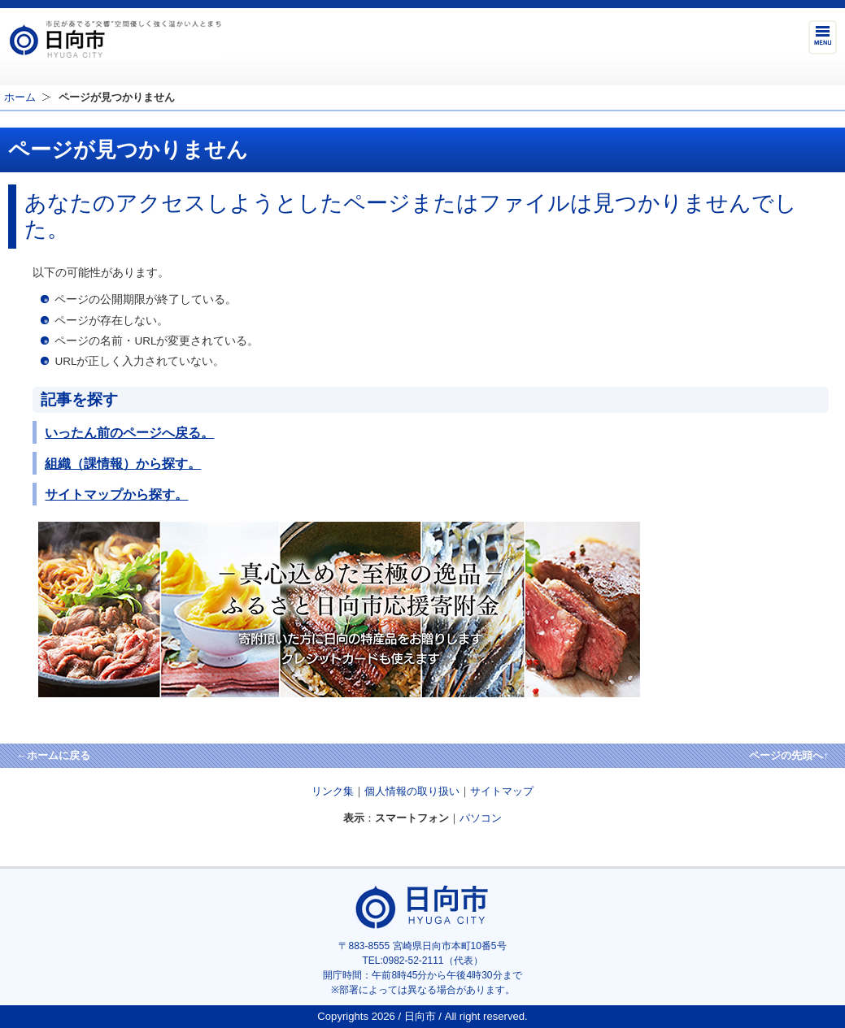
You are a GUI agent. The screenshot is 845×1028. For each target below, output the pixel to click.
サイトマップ (502, 791)
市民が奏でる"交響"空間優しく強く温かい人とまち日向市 (114, 39)
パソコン (481, 818)
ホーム (20, 97)
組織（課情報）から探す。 (123, 463)
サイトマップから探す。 (116, 494)
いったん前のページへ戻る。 (129, 432)
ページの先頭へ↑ (789, 755)
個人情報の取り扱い (412, 791)
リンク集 (332, 791)
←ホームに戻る (53, 755)
